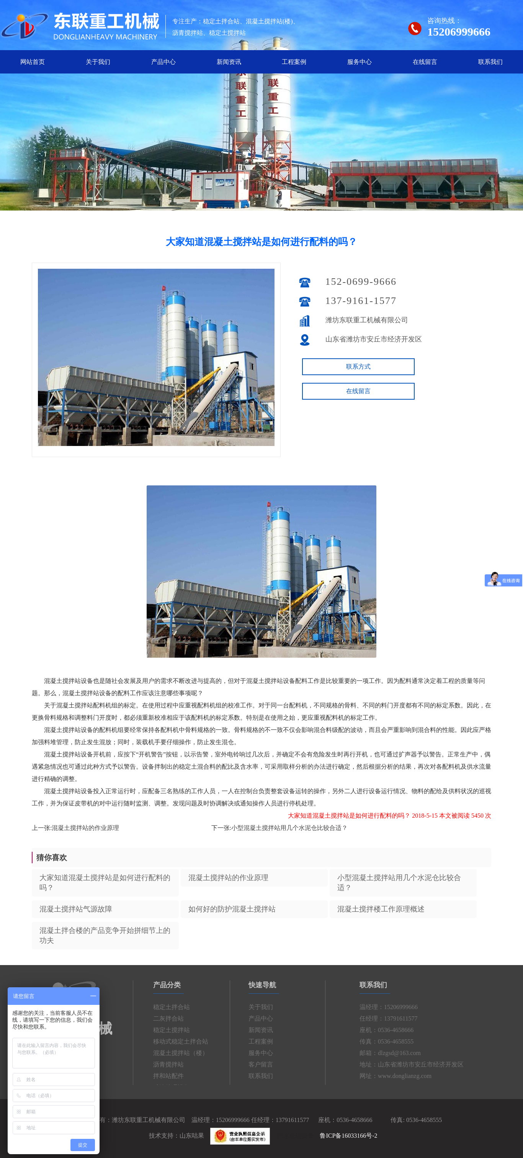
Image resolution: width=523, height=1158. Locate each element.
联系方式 (358, 366)
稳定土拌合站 (174, 1007)
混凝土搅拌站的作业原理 (85, 828)
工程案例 (294, 62)
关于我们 (98, 62)
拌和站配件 (171, 1076)
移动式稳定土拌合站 (183, 1041)
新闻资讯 (229, 62)
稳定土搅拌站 (174, 1030)
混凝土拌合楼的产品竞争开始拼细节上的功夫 (104, 935)
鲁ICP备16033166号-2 (348, 1135)
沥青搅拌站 (171, 1064)
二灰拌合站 (171, 1018)
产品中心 (163, 62)
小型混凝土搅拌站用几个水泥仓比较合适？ (289, 828)
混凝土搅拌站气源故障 (75, 909)
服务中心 (359, 62)
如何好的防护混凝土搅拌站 (232, 909)
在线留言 (425, 62)
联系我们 (490, 62)
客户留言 (258, 1064)
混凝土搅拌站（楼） (183, 1053)
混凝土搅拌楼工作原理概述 (381, 909)
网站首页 (32, 62)
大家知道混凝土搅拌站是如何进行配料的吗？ (104, 883)
